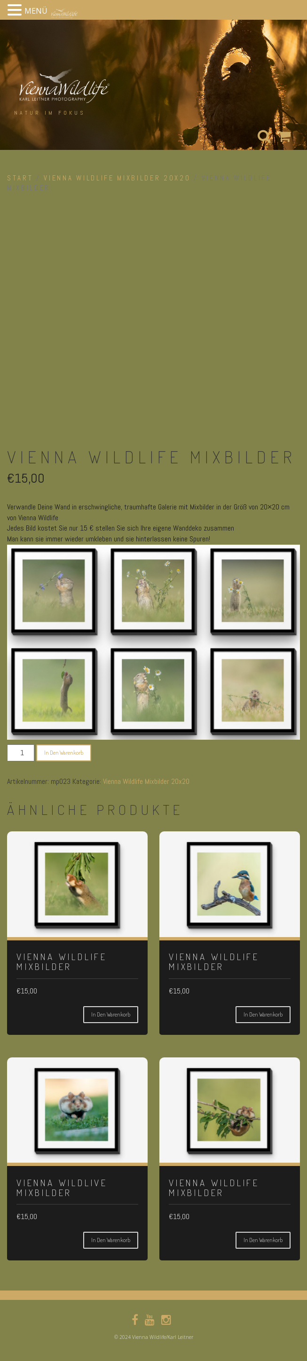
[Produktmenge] (20, 752)
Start (20, 178)
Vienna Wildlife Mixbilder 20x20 (117, 178)
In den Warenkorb (63, 752)
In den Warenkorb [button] (110, 1014)
